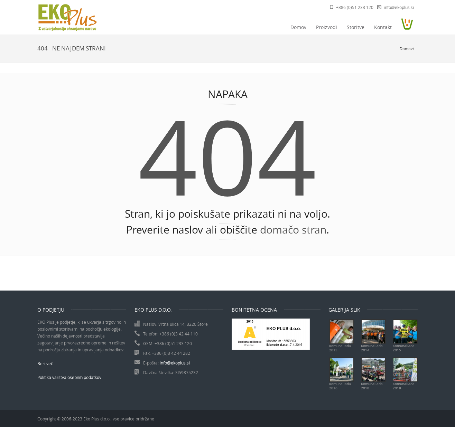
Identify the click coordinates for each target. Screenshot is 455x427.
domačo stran (293, 230)
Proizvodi (326, 27)
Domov (298, 27)
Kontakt (383, 27)
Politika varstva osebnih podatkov (69, 377)
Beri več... (46, 363)
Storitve (355, 27)
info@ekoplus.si (399, 7)
